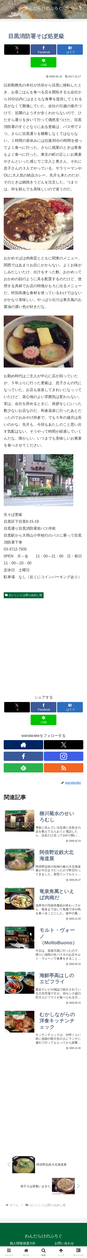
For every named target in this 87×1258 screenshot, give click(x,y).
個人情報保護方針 (23, 1243)
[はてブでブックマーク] (70, 49)
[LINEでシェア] (43, 62)
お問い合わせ (64, 1243)
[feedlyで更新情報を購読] (23, 767)
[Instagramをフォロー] (63, 756)
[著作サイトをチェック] (23, 744)
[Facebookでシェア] (43, 49)
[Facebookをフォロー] (23, 756)
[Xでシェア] (17, 49)
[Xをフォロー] (63, 744)
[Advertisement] (43, 645)
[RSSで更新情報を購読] (63, 767)
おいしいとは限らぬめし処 (23, 595)
